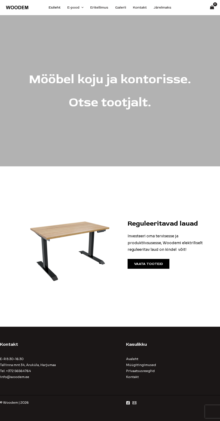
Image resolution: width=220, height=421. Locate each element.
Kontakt (140, 7)
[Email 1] (134, 403)
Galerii (120, 7)
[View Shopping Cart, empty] (212, 7)
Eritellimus (99, 7)
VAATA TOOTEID (148, 264)
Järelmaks (162, 7)
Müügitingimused (141, 365)
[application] (81, 7)
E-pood (75, 7)
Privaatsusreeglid (140, 371)
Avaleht (132, 359)
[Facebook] (128, 403)
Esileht (54, 7)
